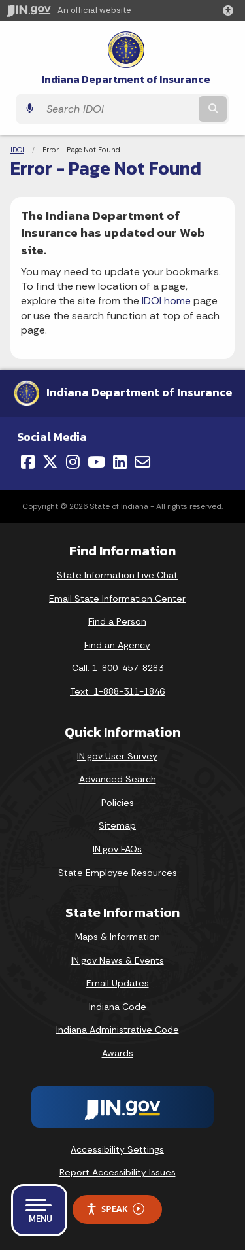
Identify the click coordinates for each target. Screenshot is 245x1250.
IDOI (17, 149)
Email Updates (117, 983)
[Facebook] (28, 462)
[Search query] (118, 109)
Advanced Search (117, 779)
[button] (230, 10)
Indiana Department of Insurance (126, 79)
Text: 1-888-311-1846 (117, 691)
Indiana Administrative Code (117, 1029)
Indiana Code (117, 1007)
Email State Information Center (117, 598)
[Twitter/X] (50, 462)
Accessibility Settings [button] (117, 1149)
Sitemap (117, 825)
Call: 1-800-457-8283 (117, 668)
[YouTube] (96, 462)
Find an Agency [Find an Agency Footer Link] (117, 645)
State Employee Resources (117, 872)
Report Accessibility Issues (117, 1172)
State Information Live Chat (117, 575)
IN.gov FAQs (117, 849)
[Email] (142, 462)
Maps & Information (117, 937)
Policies (117, 802)
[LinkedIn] (120, 462)
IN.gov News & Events (117, 960)
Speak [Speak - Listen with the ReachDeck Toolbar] (115, 1209)
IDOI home (166, 300)
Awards (117, 1053)
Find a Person (117, 621)
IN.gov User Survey (117, 756)
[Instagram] (73, 462)
